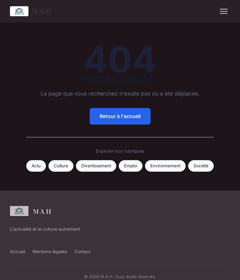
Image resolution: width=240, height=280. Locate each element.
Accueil (17, 251)
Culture (61, 165)
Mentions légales (49, 251)
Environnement (165, 165)
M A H (30, 11)
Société (200, 165)
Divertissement (96, 165)
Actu (36, 165)
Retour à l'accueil (120, 116)
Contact (82, 251)
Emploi (130, 165)
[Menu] (224, 11)
